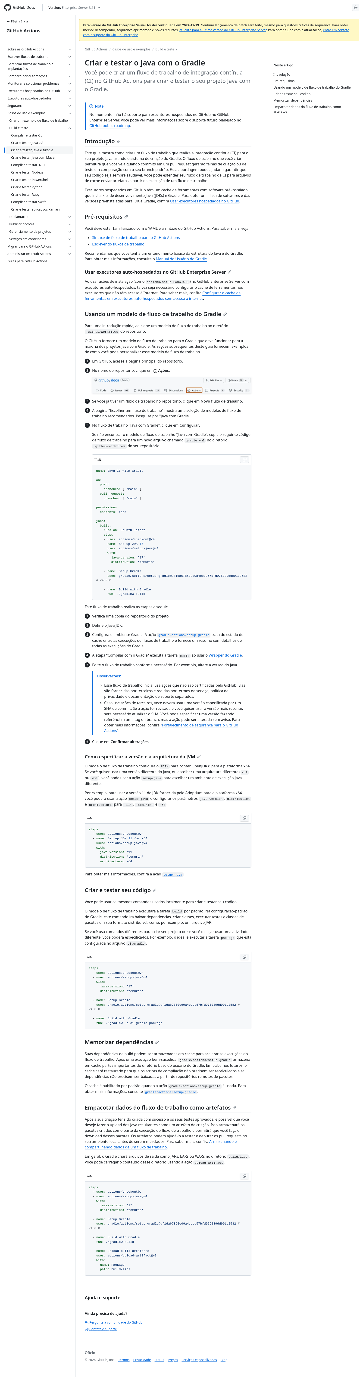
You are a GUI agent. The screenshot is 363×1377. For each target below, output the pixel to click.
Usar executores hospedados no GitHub (204, 201)
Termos (124, 1360)
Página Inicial (17, 21)
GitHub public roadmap (109, 125)
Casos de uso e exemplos (132, 49)
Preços (173, 1360)
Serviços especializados (199, 1360)
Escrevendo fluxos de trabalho (118, 244)
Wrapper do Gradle (225, 655)
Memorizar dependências (122, 1042)
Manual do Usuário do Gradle (181, 258)
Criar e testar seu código (120, 890)
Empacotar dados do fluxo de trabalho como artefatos (160, 1107)
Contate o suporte (101, 1329)
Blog (224, 1360)
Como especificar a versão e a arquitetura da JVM (143, 757)
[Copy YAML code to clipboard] (244, 459)
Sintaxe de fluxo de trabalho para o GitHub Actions (136, 237)
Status (159, 1360)
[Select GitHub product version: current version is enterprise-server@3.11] (74, 7)
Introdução (102, 141)
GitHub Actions (23, 31)
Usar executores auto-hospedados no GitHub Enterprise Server (158, 272)
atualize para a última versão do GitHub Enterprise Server (222, 30)
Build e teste (164, 49)
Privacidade (142, 1360)
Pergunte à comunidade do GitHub (113, 1322)
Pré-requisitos (106, 216)
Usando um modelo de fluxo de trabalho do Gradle (156, 314)
